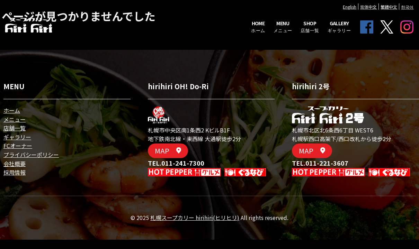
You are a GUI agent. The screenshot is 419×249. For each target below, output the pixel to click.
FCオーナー (17, 145)
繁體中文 (375, 14)
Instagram (393, 30)
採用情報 (14, 172)
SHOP (296, 33)
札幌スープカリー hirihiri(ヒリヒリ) (194, 217)
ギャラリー (17, 137)
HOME (245, 33)
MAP (168, 151)
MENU (269, 33)
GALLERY (325, 33)
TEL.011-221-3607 (320, 162)
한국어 (393, 14)
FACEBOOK (353, 30)
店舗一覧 (14, 128)
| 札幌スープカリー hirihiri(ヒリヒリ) (42, 32)
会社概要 (14, 163)
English (336, 14)
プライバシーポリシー (31, 154)
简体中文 (355, 14)
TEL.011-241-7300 (176, 162)
